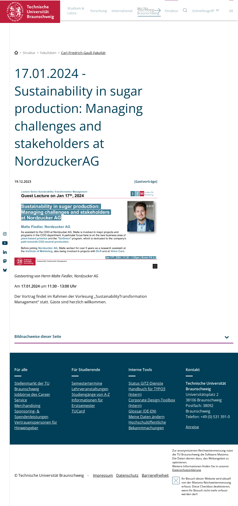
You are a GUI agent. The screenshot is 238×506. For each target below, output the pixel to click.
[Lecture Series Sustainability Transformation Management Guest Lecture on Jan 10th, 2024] (85, 229)
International (122, 11)
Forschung (98, 11)
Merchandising (27, 405)
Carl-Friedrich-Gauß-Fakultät (83, 53)
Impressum (103, 475)
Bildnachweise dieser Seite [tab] (37, 336)
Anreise (192, 426)
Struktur (171, 11)
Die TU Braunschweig (148, 10)
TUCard (78, 411)
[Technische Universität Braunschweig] (16, 53)
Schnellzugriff (203, 11)
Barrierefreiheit (155, 475)
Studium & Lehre (75, 10)
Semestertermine (87, 383)
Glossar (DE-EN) (142, 411)
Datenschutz (127, 475)
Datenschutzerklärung (186, 470)
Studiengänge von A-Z (91, 394)
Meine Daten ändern (147, 416)
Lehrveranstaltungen (90, 388)
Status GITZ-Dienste (146, 383)
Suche (185, 10)
